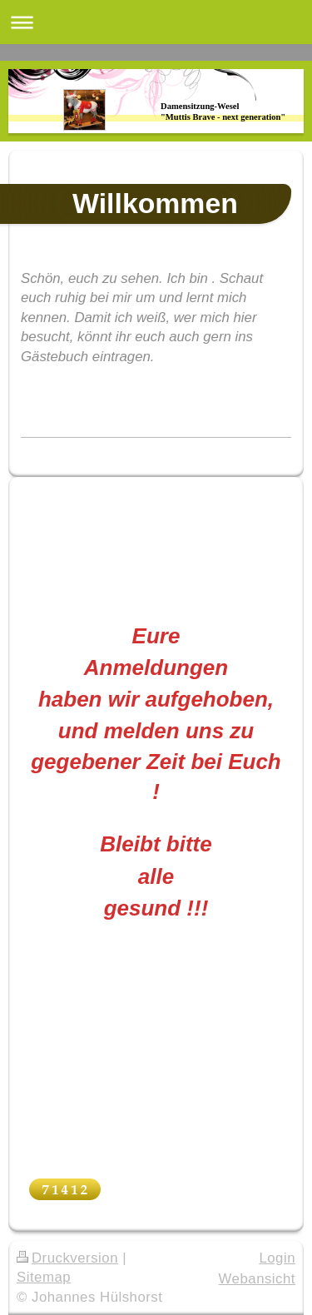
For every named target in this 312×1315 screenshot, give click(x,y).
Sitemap (44, 1277)
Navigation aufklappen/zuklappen (156, 22)
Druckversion (67, 1258)
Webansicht (257, 1279)
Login (277, 1258)
